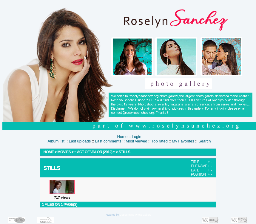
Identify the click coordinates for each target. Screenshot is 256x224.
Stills (124, 152)
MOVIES (64, 152)
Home (122, 136)
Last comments (108, 141)
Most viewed (136, 141)
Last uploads (80, 141)
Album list (56, 141)
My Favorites (183, 141)
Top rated (160, 141)
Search (204, 141)
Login (136, 136)
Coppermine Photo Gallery (135, 214)
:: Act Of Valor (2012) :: (95, 152)
